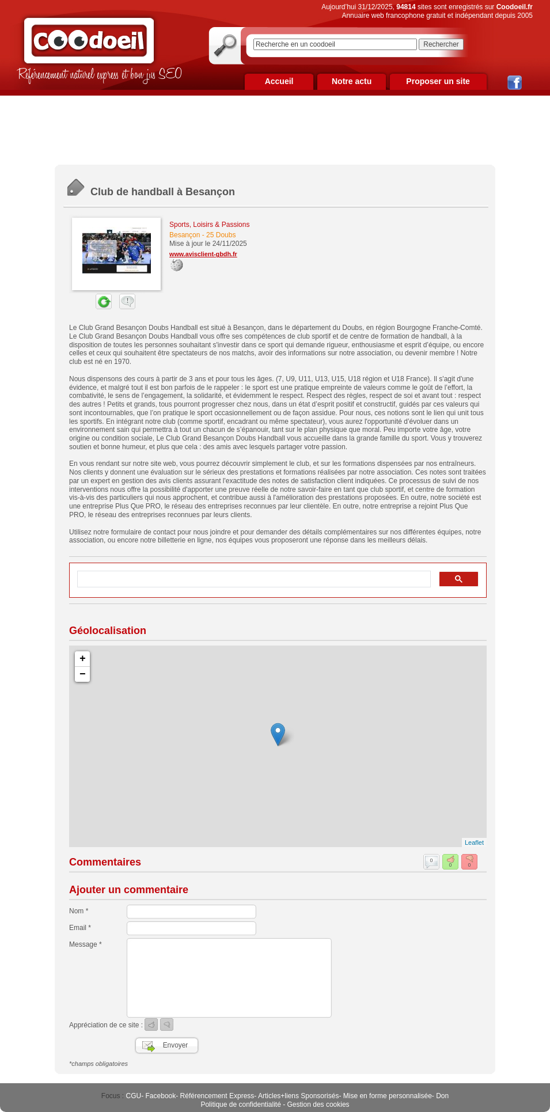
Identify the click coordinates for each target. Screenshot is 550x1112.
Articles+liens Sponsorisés (298, 1096)
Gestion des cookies (318, 1104)
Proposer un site (437, 81)
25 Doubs (221, 235)
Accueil (279, 81)
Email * (80, 928)
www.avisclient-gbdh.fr (203, 254)
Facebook (161, 1096)
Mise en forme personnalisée (387, 1096)
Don (442, 1096)
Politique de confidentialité (240, 1104)
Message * (85, 944)
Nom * (78, 911)
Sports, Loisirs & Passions (209, 225)
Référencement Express (217, 1096)
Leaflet (474, 842)
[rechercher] (253, 579)
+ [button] (82, 659)
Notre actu (351, 81)
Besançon (184, 235)
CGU (134, 1096)
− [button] (82, 674)
